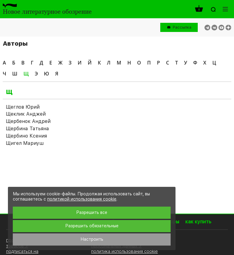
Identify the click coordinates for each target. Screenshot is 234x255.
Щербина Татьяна (27, 128)
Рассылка (182, 27)
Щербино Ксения (26, 136)
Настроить (91, 239)
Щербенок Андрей (28, 121)
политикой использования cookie (81, 199)
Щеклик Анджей (26, 114)
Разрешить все (91, 212)
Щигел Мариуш (25, 143)
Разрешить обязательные (92, 225)
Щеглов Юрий (23, 107)
